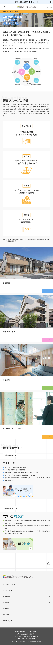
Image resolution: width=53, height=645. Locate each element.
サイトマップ (22, 638)
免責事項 (31, 634)
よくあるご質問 (32, 631)
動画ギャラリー (8, 621)
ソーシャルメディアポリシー (21, 636)
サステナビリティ (26, 590)
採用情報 (6, 608)
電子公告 (35, 636)
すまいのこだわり (26, 584)
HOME (4, 11)
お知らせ (6, 614)
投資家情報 (26, 596)
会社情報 (26, 602)
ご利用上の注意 (22, 634)
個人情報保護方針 (20, 631)
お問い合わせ (31, 638)
